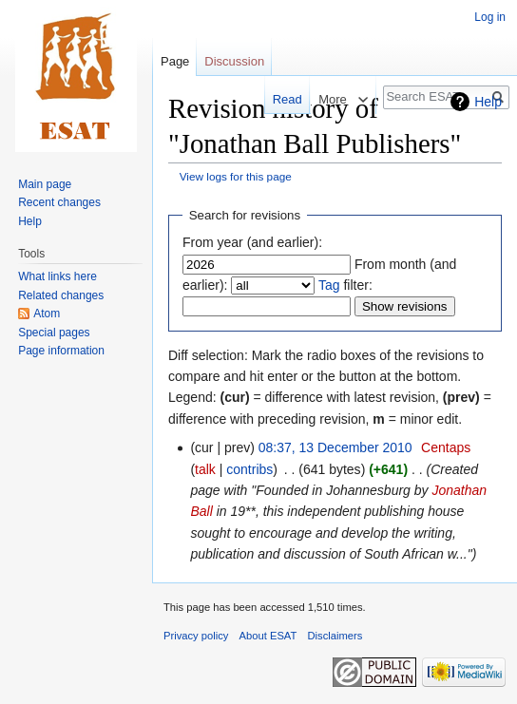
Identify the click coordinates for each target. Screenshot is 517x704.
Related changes (61, 295)
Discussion (234, 61)
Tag (329, 285)
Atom (46, 313)
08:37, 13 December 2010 (335, 447)
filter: (345, 285)
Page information (61, 350)
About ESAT (268, 635)
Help (488, 101)
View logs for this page (236, 176)
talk (205, 469)
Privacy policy (195, 635)
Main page (44, 184)
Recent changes (59, 202)
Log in (490, 17)
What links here (57, 276)
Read (279, 99)
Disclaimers (335, 635)
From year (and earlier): (252, 242)
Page (175, 61)
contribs (249, 469)
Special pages (53, 332)
